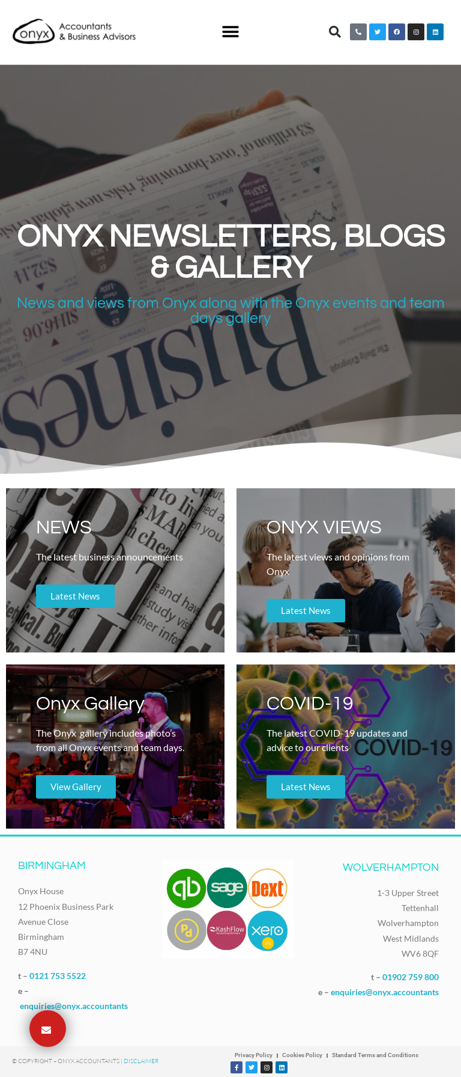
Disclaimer (141, 1061)
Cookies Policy (302, 1055)
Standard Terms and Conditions (375, 1055)
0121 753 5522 (57, 976)
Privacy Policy (254, 1055)
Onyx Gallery (90, 704)
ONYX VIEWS (324, 528)
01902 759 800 (410, 977)
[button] (230, 32)
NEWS (64, 528)
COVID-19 (310, 704)
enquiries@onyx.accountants (74, 1006)
